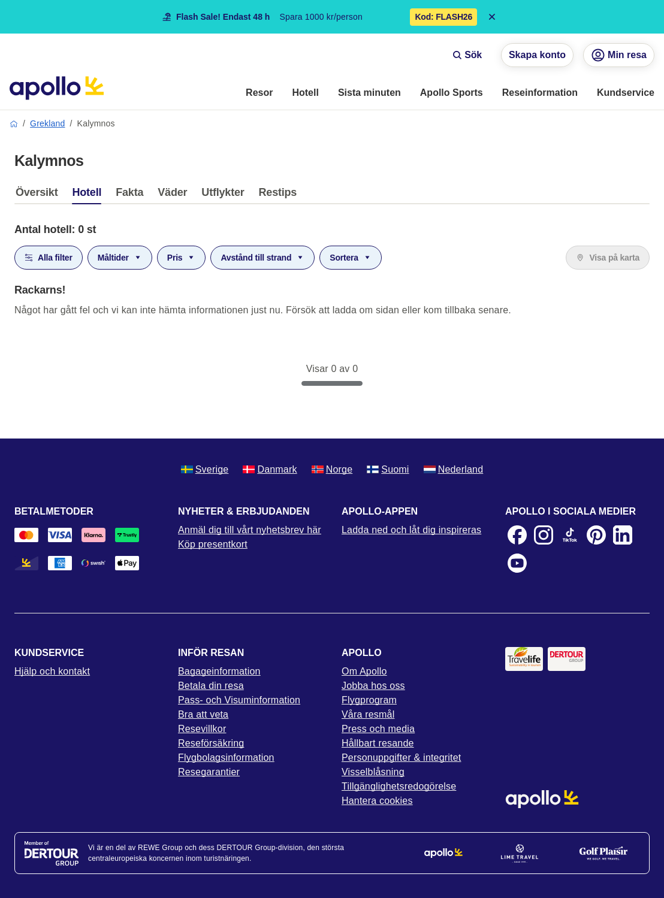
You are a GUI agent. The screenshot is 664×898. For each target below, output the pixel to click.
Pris (181, 257)
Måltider (120, 257)
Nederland (454, 469)
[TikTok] (570, 535)
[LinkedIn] (623, 535)
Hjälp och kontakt (52, 671)
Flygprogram (369, 700)
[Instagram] (544, 535)
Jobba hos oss (373, 686)
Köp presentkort (213, 544)
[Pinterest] (596, 535)
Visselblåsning (373, 772)
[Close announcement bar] (492, 17)
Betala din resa (211, 686)
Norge (332, 469)
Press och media (378, 729)
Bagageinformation (219, 671)
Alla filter (49, 257)
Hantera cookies (377, 801)
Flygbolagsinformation (226, 757)
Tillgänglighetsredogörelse (399, 786)
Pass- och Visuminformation (239, 700)
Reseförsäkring (211, 743)
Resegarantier (209, 772)
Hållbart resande (378, 743)
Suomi (388, 469)
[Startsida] (57, 88)
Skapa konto (537, 55)
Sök (467, 55)
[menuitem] (259, 93)
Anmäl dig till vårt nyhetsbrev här (249, 530)
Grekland (47, 123)
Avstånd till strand (262, 257)
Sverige (205, 469)
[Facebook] (517, 535)
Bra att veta (203, 714)
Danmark (270, 469)
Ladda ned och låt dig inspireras (411, 530)
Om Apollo (364, 671)
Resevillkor (202, 729)
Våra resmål (368, 714)
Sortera (351, 257)
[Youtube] (517, 563)
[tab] (39, 195)
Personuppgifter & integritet (401, 757)
